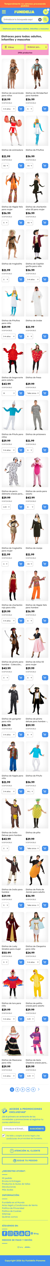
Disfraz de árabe (34, 320)
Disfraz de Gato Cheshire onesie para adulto (36, 1061)
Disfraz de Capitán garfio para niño (35, 265)
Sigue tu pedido (25, 1161)
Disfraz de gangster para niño (11, 720)
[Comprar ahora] (21, 109)
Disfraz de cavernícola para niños (13, 94)
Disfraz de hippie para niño (12, 777)
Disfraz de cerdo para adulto (36, 492)
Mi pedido (7, 1178)
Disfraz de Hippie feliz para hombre (36, 606)
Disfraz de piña (33, 832)
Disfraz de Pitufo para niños (12, 435)
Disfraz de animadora (12, 150)
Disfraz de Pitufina (35, 150)
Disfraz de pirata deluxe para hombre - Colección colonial (36, 720)
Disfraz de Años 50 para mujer (35, 663)
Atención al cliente (25, 1151)
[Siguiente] (39, 1089)
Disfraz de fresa (33, 377)
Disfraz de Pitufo (34, 775)
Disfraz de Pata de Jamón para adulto (35, 890)
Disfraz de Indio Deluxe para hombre (12, 833)
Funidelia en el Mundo (13, 1202)
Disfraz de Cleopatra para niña (36, 947)
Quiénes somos (10, 1216)
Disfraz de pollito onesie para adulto (35, 1004)
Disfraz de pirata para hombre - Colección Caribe (12, 663)
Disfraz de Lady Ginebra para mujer (11, 947)
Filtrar (11, 47)
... (2, 26)
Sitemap (6, 1214)
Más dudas (7, 1189)
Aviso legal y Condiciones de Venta (19, 1205)
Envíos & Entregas (11, 1181)
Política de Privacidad (13, 1208)
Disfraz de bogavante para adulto (12, 378)
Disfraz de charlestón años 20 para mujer (36, 208)
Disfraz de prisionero (36, 434)
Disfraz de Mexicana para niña (12, 1061)
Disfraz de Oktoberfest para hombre (37, 94)
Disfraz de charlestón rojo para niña (12, 606)
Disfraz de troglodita (12, 263)
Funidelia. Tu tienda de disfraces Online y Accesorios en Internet (24, 11)
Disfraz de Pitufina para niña (11, 321)
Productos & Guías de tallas (16, 1184)
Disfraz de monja (34, 548)
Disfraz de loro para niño (11, 1004)
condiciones (11, 1138)
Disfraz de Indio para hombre (12, 890)
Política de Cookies (11, 1211)
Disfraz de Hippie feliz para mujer (12, 208)
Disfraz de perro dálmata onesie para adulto (12, 492)
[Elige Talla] (9, 109)
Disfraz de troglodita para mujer (12, 549)
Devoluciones (9, 1186)
